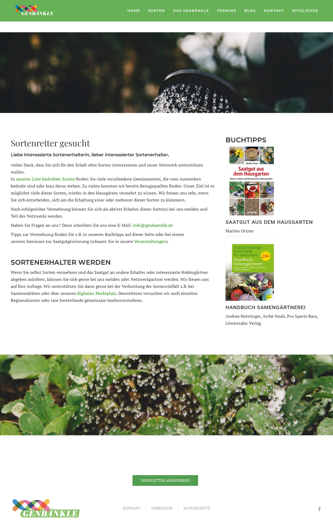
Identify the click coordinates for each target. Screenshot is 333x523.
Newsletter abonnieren (165, 480)
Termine (226, 11)
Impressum (162, 508)
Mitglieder (305, 11)
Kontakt (274, 11)
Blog (250, 11)
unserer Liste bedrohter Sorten (45, 179)
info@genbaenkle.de (153, 225)
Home (133, 11)
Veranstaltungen (150, 241)
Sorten (156, 11)
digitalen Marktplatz (96, 293)
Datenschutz (197, 508)
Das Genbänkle (191, 11)
